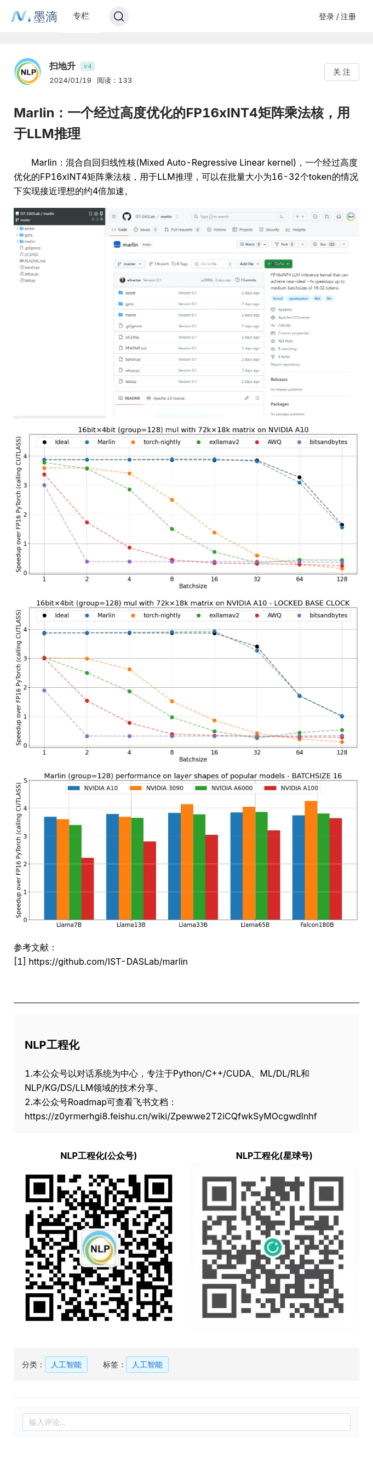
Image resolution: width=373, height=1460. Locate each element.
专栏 (81, 15)
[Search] (119, 16)
